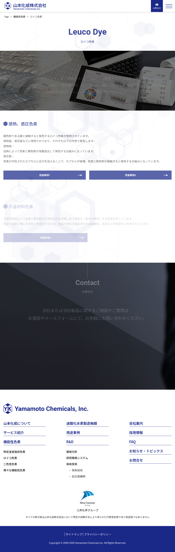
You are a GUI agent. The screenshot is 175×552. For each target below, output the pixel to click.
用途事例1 (44, 175)
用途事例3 (130, 175)
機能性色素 (19, 16)
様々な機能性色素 (14, 470)
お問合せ (157, 7)
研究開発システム (77, 457)
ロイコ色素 (10, 457)
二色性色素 (10, 464)
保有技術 (71, 464)
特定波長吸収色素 (14, 451)
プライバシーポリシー (97, 534)
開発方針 (71, 451)
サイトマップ (74, 534)
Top (6, 16)
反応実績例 (78, 476)
